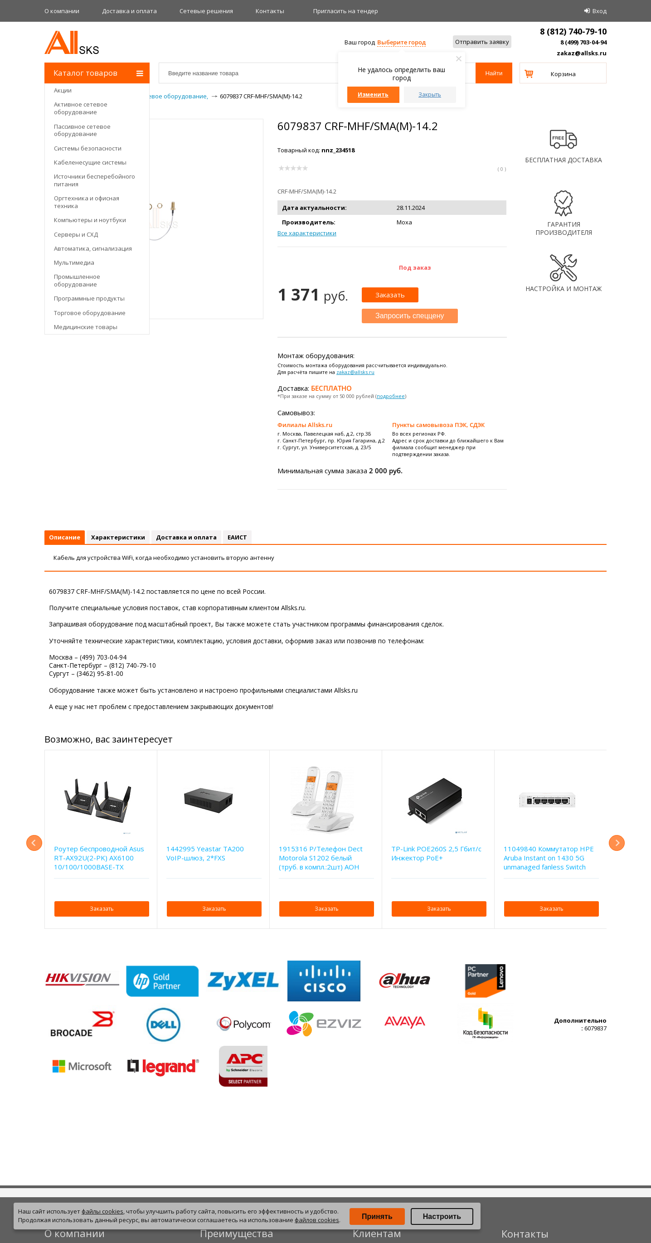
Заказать (390, 294)
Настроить (442, 1216)
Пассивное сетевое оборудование (82, 130)
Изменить (373, 94)
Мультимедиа (74, 262)
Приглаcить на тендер (345, 11)
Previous (34, 843)
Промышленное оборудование (77, 280)
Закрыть (429, 94)
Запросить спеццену (409, 316)
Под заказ (415, 267)
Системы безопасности (87, 148)
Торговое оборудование (90, 313)
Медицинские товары (85, 327)
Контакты (270, 11)
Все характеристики (306, 233)
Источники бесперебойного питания (94, 180)
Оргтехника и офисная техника (86, 202)
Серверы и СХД (76, 234)
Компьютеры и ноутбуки (90, 220)
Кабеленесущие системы (90, 162)
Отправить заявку (482, 42)
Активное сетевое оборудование (80, 108)
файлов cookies (317, 1220)
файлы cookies (102, 1211)
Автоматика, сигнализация (93, 248)
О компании (61, 11)
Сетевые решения (206, 11)
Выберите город (401, 42)
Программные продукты (89, 298)
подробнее (391, 396)
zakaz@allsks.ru (582, 53)
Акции (63, 90)
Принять (377, 1216)
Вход (600, 11)
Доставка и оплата (129, 11)
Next (617, 843)
